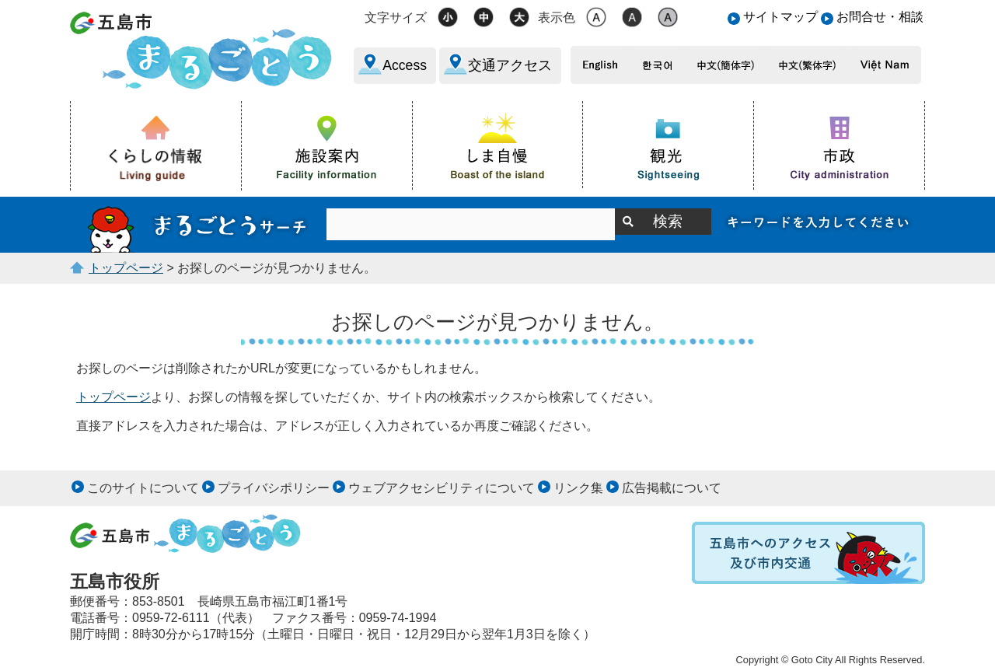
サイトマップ (780, 16)
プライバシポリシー (274, 488)
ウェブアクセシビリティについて (441, 488)
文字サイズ (396, 17)
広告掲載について (671, 488)
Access (404, 65)
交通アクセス (510, 65)
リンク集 (578, 488)
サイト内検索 (198, 225)
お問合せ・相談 (879, 16)
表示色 (556, 17)
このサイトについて (143, 488)
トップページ (126, 267)
